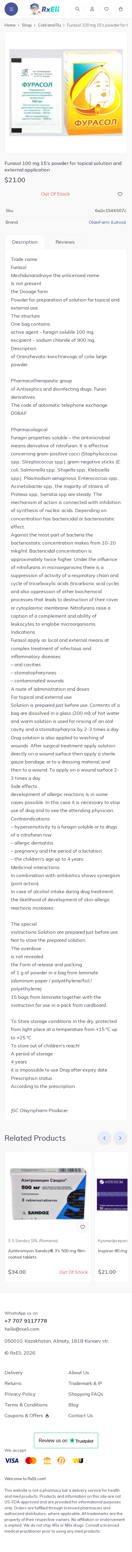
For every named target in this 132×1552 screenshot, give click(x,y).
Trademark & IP (85, 1383)
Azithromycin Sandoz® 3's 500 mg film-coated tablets (47, 1254)
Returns (13, 1383)
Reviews (65, 242)
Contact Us (80, 1415)
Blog (73, 1404)
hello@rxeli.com (21, 1329)
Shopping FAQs (85, 1394)
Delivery (13, 1372)
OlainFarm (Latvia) (107, 222)
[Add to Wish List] (120, 193)
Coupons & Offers (23, 1415)
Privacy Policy (20, 1394)
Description (25, 242)
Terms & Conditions (26, 1404)
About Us (78, 1372)
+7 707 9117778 (25, 1321)
